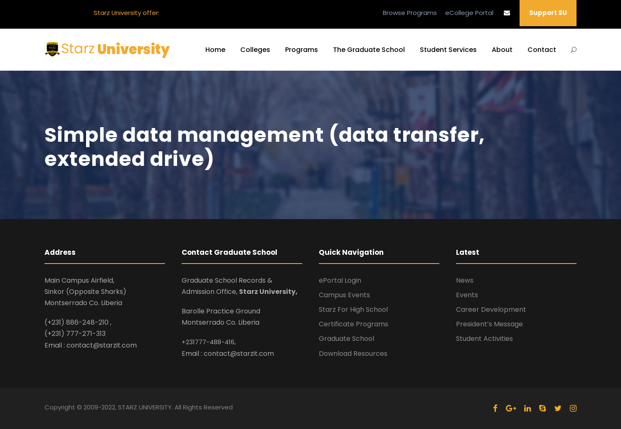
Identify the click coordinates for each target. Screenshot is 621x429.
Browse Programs (410, 12)
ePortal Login (340, 280)
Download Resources (353, 353)
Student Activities (484, 338)
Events (467, 295)
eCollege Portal (469, 12)
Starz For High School (353, 309)
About (502, 49)
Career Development (491, 309)
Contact (541, 49)
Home (215, 49)
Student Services (448, 49)
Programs (301, 49)
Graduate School (346, 338)
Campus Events (344, 295)
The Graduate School (369, 49)
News (464, 280)
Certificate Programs (353, 324)
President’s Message (489, 324)
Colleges (255, 49)
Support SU (548, 12)
